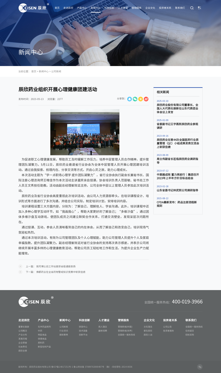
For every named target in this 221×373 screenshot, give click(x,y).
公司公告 (167, 327)
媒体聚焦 (63, 335)
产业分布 (22, 335)
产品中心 (82, 8)
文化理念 (148, 327)
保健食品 (42, 339)
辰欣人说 (148, 335)
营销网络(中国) (125, 327)
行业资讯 (63, 331)
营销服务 (137, 8)
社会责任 (22, 347)
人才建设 (123, 8)
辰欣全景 (22, 351)
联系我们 (180, 8)
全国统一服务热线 (126, 335)
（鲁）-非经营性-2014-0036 (118, 367)
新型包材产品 (44, 347)
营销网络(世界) (125, 331)
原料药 (41, 343)
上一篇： (51, 266)
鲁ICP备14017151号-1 (62, 367)
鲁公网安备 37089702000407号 (89, 367)
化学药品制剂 (44, 327)
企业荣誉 (22, 343)
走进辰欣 (68, 8)
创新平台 (83, 335)
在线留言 (189, 331)
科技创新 (109, 8)
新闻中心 (96, 8)
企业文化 (150, 8)
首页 (57, 8)
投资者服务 (168, 331)
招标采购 (189, 335)
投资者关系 (165, 8)
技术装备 (83, 331)
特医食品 (42, 335)
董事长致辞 (23, 327)
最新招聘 (102, 331)
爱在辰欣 (148, 331)
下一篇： (55, 272)
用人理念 (102, 327)
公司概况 (22, 331)
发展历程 (22, 339)
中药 (40, 331)
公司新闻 (56, 71)
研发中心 (83, 327)
